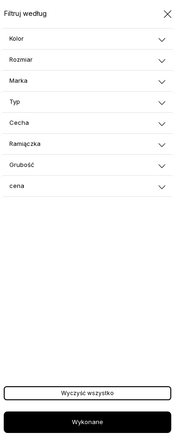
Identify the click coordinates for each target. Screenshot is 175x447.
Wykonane (87, 421)
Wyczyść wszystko (87, 393)
